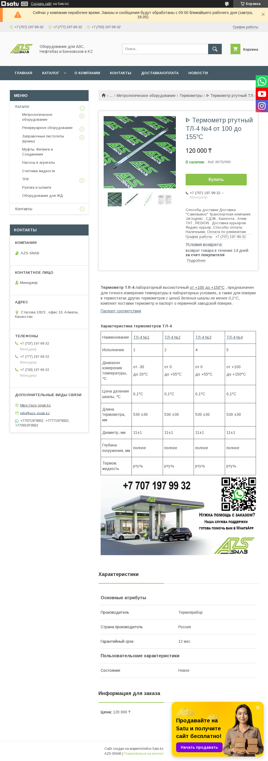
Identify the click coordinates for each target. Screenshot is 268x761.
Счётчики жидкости (38, 171)
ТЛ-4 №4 (234, 337)
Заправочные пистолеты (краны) (43, 138)
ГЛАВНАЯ (23, 73)
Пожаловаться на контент (144, 754)
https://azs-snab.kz (35, 405)
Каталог (22, 106)
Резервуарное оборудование (47, 128)
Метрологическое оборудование (146, 95)
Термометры (190, 95)
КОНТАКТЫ (120, 73)
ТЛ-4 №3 (203, 337)
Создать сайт (41, 4)
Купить (216, 179)
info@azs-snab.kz (35, 413)
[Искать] (215, 49)
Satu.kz (158, 749)
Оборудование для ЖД (42, 196)
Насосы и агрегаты (38, 162)
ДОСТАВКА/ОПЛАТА (160, 73)
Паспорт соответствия (121, 311)
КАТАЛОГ (50, 73)
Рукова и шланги (36, 187)
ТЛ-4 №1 (141, 337)
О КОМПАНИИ (87, 73)
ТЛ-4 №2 (172, 337)
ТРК (25, 179)
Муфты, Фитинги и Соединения (37, 151)
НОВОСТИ (198, 73)
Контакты (23, 209)
